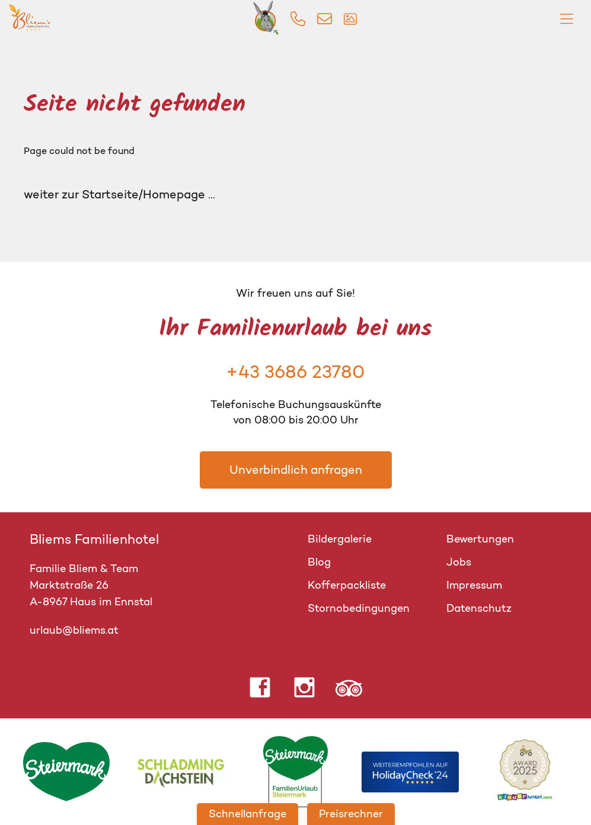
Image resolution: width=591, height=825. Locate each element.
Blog (319, 562)
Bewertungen (480, 538)
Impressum (474, 585)
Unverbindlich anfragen (295, 470)
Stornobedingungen (359, 608)
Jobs (458, 562)
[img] (297, 18)
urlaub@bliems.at (74, 630)
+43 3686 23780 (295, 372)
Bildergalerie (340, 538)
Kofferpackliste (347, 585)
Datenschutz (479, 608)
